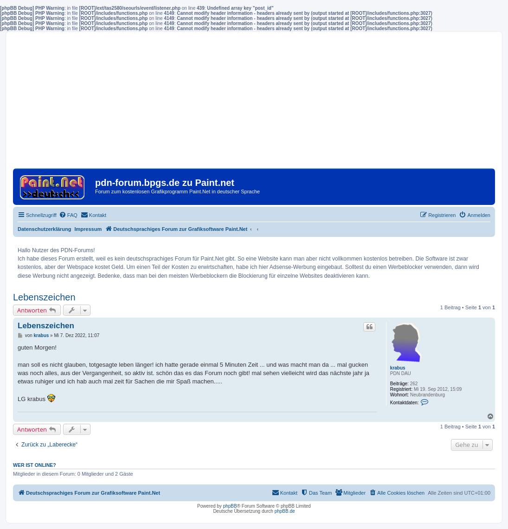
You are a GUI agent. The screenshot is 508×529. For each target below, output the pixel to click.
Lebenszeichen (44, 297)
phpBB (230, 506)
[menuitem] (68, 215)
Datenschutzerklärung (44, 229)
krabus (397, 367)
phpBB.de (285, 511)
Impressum (88, 229)
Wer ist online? (34, 465)
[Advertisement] (254, 103)
